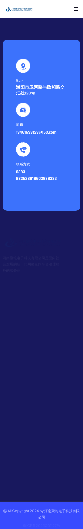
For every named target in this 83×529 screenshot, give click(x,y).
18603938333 (44, 178)
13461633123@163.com (36, 132)
